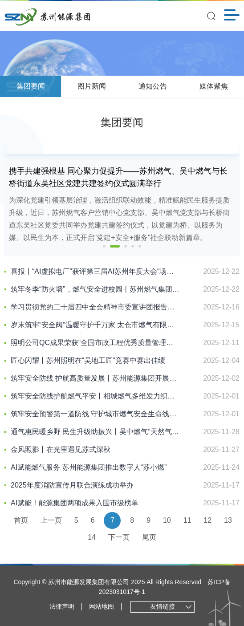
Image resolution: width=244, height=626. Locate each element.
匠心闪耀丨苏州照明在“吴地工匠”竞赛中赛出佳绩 (88, 360)
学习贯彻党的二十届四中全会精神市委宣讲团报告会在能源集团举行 (95, 307)
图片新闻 (91, 86)
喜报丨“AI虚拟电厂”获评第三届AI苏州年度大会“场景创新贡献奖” (95, 271)
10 (167, 520)
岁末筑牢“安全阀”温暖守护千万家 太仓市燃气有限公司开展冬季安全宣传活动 (95, 325)
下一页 (119, 537)
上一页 (51, 520)
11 (187, 520)
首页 (21, 520)
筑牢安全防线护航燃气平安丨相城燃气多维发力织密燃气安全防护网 (95, 396)
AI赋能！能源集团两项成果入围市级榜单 (74, 503)
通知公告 (152, 86)
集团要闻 (30, 86)
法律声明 (61, 606)
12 (207, 520)
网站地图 (101, 606)
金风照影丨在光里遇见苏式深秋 (60, 449)
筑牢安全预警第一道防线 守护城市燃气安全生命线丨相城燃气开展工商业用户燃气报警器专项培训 (95, 414)
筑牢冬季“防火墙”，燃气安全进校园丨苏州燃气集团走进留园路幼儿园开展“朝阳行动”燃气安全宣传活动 (95, 289)
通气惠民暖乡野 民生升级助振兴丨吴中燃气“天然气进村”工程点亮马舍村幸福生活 (95, 431)
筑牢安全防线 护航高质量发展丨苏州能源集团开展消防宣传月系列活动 (95, 378)
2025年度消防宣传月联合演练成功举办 (72, 485)
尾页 (149, 537)
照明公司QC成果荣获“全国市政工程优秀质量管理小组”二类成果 (95, 342)
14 (92, 537)
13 (228, 520)
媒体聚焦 (213, 86)
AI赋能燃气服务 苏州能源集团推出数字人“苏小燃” (89, 467)
